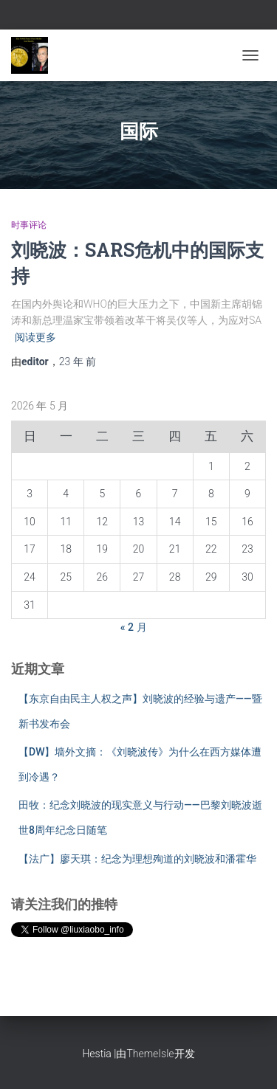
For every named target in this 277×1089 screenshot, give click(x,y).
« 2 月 (133, 627)
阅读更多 (35, 337)
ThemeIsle (150, 1053)
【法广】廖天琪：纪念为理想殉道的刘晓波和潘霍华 (137, 859)
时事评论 (29, 225)
